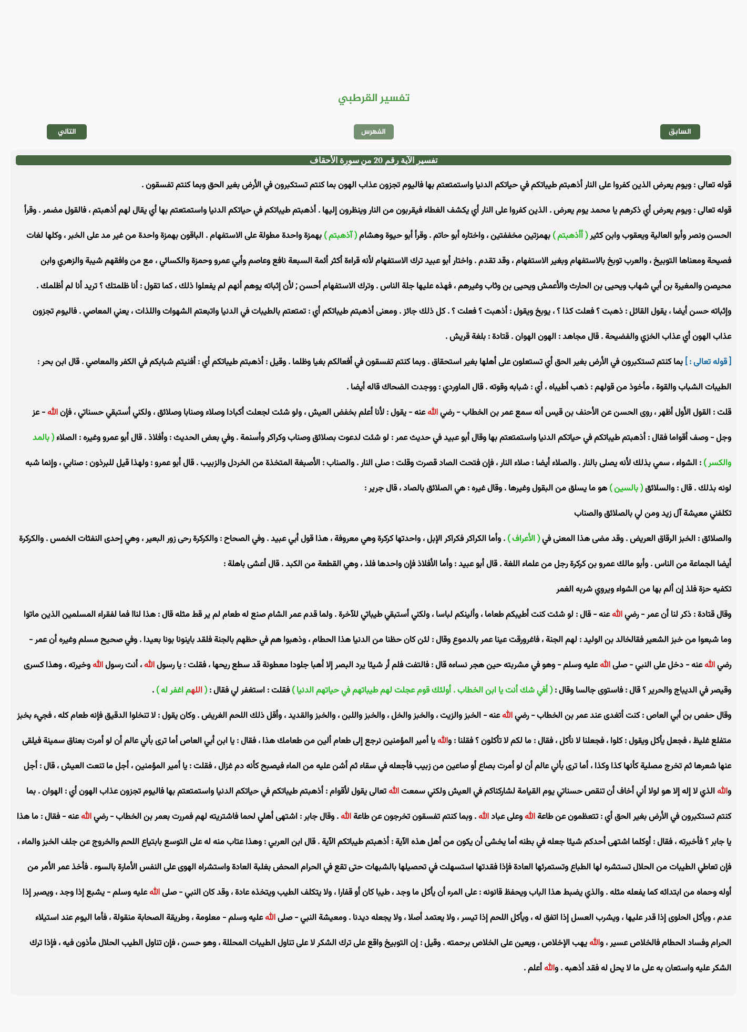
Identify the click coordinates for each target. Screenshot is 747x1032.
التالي (67, 132)
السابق (680, 132)
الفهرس (373, 132)
